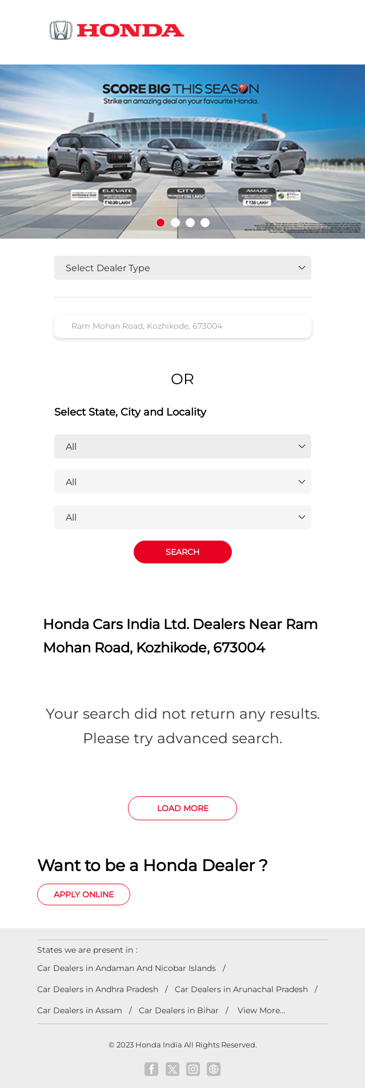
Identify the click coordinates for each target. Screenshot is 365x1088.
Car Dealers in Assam (79, 1010)
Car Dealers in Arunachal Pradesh (241, 989)
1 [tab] (160, 222)
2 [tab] (175, 222)
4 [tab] (205, 222)
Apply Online (84, 894)
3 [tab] (190, 222)
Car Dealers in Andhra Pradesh (97, 989)
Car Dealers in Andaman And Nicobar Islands (126, 968)
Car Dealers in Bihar (179, 1010)
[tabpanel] (182, 152)
